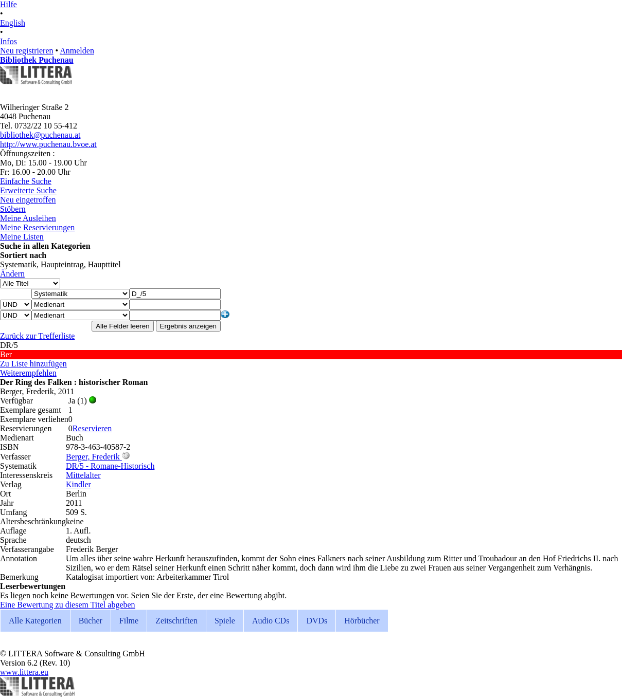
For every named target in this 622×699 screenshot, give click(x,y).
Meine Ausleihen (28, 218)
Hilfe (8, 4)
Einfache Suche (25, 181)
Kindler (78, 484)
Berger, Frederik (93, 456)
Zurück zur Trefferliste (37, 336)
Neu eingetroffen (28, 199)
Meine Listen (22, 236)
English (12, 23)
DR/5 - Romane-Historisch (110, 466)
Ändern (12, 273)
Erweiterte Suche (28, 190)
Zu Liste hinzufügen (33, 363)
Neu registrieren (27, 50)
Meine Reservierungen (37, 227)
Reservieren (92, 428)
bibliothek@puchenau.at (40, 135)
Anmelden (77, 50)
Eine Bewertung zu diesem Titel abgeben (67, 604)
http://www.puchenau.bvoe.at (48, 144)
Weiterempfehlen (28, 373)
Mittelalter (83, 475)
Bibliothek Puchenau (37, 60)
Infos (8, 41)
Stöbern (13, 209)
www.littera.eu (24, 672)
